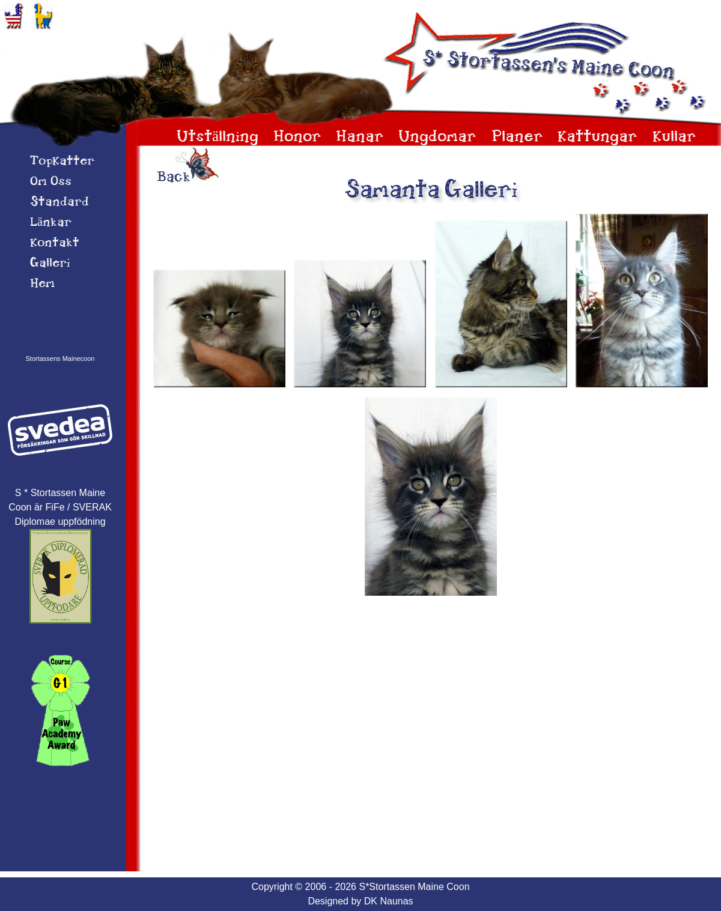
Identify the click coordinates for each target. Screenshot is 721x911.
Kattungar (597, 137)
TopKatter (62, 162)
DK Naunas (388, 901)
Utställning (217, 137)
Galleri (50, 264)
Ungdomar (437, 137)
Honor (297, 137)
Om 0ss (50, 182)
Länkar (50, 223)
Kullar (674, 137)
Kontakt (54, 243)
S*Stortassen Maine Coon (414, 887)
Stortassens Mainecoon (60, 358)
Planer (517, 137)
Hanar (360, 137)
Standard (59, 202)
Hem (42, 284)
